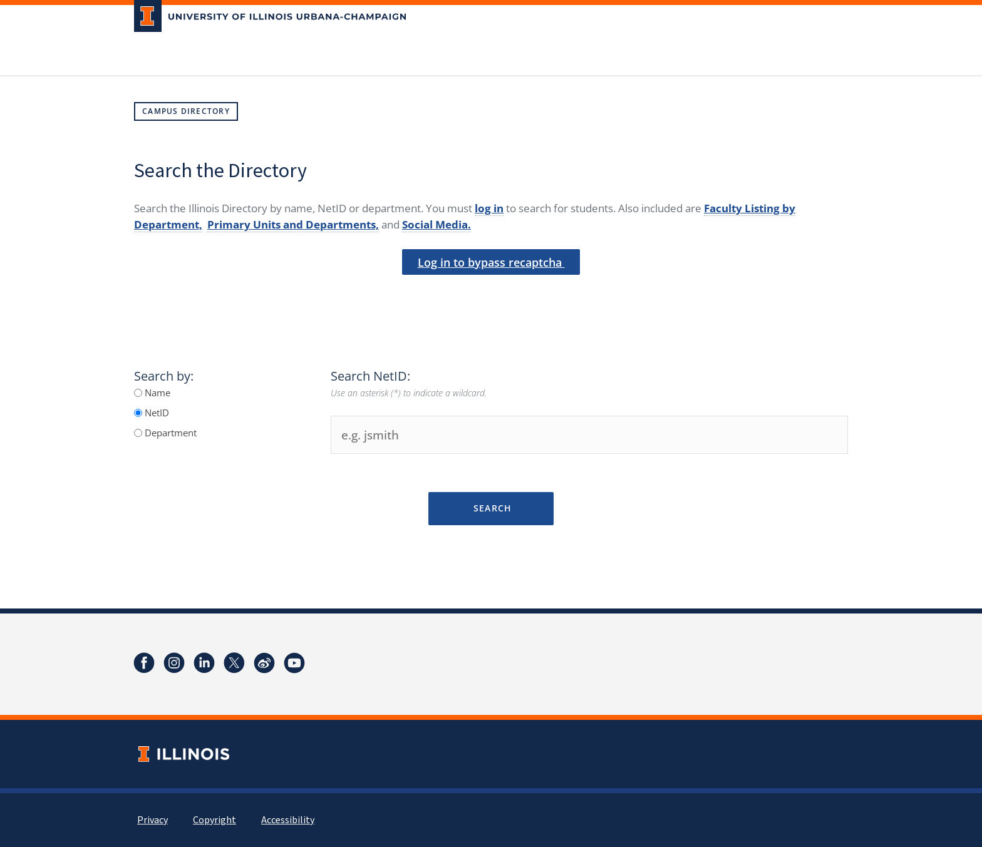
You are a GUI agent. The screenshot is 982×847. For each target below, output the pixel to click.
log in (489, 208)
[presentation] (491, 296)
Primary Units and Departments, (293, 224)
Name (156, 392)
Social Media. (436, 224)
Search (491, 508)
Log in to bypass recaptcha (491, 262)
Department (169, 432)
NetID (155, 412)
